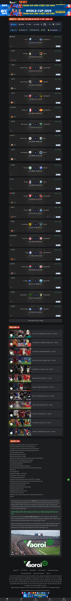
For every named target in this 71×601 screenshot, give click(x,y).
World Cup (13, 469)
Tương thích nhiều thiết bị (16, 464)
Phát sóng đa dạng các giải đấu (18, 454)
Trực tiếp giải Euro (14, 471)
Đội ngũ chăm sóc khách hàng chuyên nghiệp (21, 460)
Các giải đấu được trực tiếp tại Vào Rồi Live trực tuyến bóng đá (25, 467)
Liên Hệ (48, 573)
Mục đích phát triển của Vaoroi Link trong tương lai (22, 446)
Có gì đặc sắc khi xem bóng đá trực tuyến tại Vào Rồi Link (24, 448)
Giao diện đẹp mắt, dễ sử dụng (18, 456)
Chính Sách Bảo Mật (26, 573)
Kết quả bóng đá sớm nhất (16, 488)
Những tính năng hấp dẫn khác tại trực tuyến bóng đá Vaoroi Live (26, 481)
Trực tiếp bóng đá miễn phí (17, 452)
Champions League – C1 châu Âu (18, 473)
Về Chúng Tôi (41, 570)
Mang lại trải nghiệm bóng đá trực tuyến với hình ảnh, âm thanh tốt (26, 458)
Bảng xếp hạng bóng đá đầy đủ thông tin (20, 487)
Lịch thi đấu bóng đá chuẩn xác (18, 485)
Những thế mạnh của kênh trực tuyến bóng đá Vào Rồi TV (24, 450)
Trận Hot (23, 30)
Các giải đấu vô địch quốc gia (17, 475)
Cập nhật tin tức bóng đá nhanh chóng (19, 483)
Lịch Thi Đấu (24, 570)
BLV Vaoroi (34, 30)
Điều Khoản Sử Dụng (53, 570)
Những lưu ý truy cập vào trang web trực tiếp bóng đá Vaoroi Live (26, 494)
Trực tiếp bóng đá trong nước (17, 477)
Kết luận (12, 496)
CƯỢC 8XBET (23, 2)
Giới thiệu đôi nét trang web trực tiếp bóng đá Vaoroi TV (24, 444)
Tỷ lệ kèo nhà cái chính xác (17, 492)
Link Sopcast (32, 570)
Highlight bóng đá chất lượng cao (18, 490)
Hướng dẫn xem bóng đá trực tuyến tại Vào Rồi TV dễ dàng (25, 479)
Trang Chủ (15, 570)
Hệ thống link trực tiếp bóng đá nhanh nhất (20, 462)
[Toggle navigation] (61, 2)
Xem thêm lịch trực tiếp (35, 320)
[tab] (13, 24)
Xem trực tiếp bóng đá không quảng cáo (20, 465)
